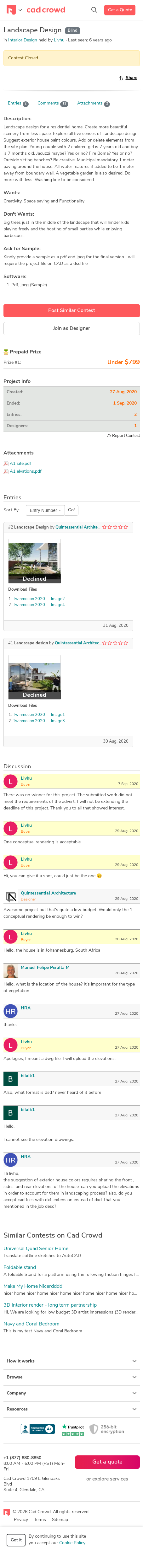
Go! (71, 510)
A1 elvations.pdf (26, 471)
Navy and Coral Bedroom (31, 1324)
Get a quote (107, 1462)
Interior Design (22, 40)
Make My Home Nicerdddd (32, 1286)
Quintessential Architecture (81, 527)
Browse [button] (72, 1377)
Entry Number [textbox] (43, 510)
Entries (18, 104)
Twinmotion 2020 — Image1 (39, 715)
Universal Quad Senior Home (35, 1248)
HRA (26, 1008)
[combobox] (45, 510)
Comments (52, 104)
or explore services (107, 1479)
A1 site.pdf (20, 463)
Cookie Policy (72, 1543)
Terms (40, 1520)
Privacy (21, 1520)
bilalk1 (28, 1076)
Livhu (60, 40)
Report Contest (123, 435)
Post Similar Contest (71, 310)
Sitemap (60, 1520)
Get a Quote (120, 10)
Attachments (93, 104)
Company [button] (72, 1393)
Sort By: (11, 510)
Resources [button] (72, 1409)
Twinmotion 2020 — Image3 (39, 721)
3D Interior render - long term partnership (50, 1305)
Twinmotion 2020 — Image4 (39, 605)
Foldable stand (19, 1267)
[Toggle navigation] (14, 10)
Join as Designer (71, 328)
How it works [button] (72, 1361)
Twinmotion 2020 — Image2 (39, 599)
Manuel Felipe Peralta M (45, 967)
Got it (16, 1540)
